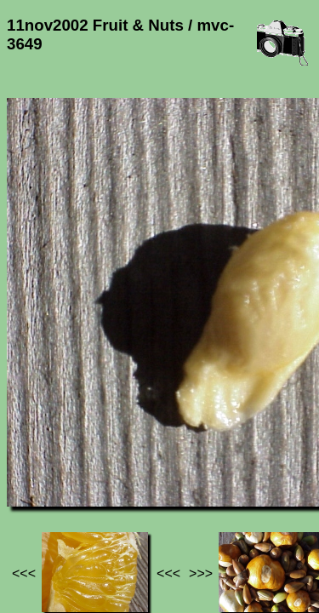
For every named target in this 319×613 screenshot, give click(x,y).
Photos (101, 458)
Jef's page (37, 458)
